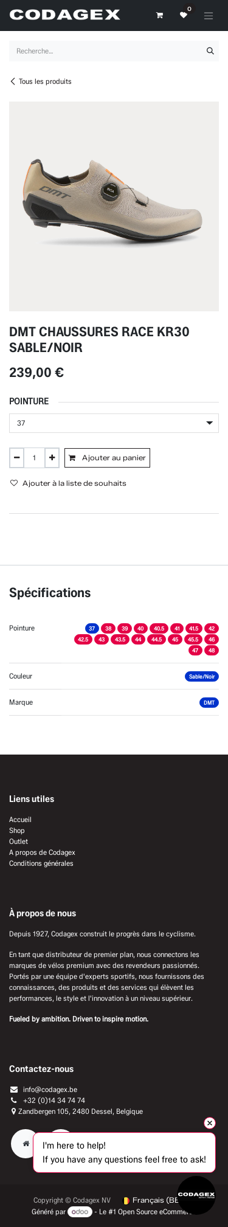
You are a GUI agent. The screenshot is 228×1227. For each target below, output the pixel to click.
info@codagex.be (50, 1089)
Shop (17, 830)
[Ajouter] (52, 458)
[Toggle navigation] (208, 15)
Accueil (20, 819)
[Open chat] (196, 1195)
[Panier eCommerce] (159, 15)
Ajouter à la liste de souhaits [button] (68, 483)
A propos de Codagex (42, 852)
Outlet (18, 841)
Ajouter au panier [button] (107, 457)
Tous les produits (40, 81)
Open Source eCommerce (157, 1211)
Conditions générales (41, 863)
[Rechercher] (210, 51)
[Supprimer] (16, 458)
